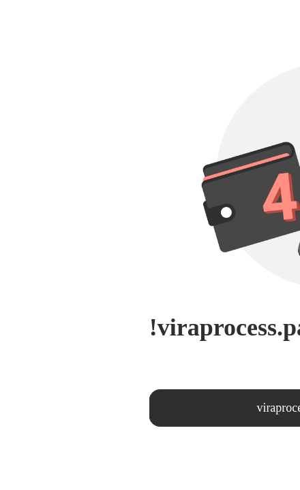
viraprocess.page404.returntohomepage (181, 407)
